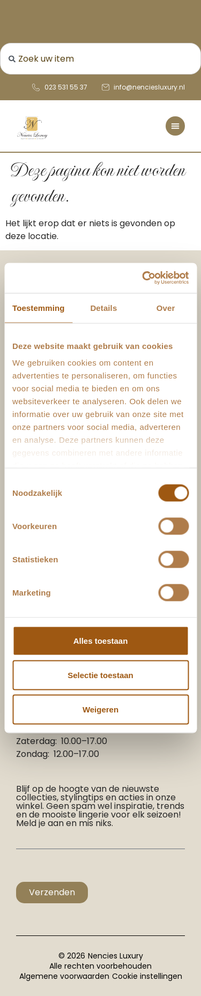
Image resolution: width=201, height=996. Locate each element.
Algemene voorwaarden (64, 976)
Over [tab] (166, 307)
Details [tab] (103, 307)
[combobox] (100, 59)
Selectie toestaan (100, 674)
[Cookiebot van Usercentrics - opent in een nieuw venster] (143, 278)
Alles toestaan (100, 640)
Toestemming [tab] (38, 307)
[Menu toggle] (175, 126)
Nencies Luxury (115, 955)
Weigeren (100, 708)
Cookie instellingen (147, 976)
